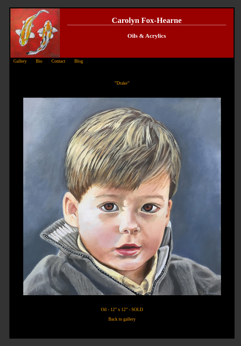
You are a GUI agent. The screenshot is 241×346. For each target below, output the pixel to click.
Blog (78, 61)
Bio (39, 61)
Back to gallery (122, 319)
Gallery (20, 61)
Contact (58, 61)
